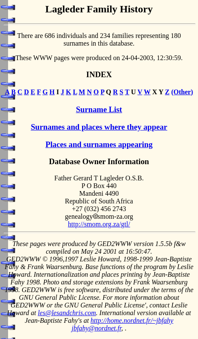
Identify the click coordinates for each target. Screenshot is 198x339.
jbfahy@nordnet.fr (97, 328)
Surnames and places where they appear (99, 126)
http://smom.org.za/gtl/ (99, 224)
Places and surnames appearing (99, 144)
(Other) (182, 92)
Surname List (99, 109)
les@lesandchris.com (67, 312)
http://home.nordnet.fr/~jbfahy (132, 320)
